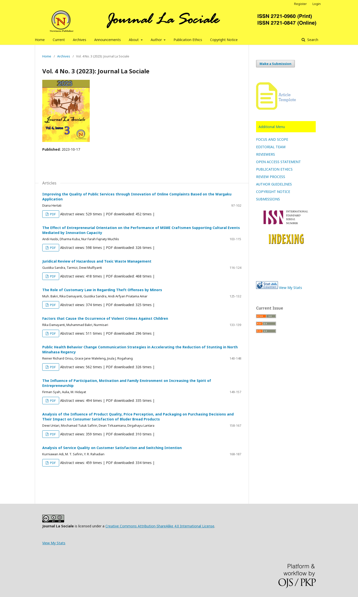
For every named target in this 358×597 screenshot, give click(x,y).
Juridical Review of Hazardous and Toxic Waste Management (96, 261)
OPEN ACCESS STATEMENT (278, 161)
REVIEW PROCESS (270, 176)
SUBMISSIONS (268, 199)
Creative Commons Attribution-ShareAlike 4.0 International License (159, 526)
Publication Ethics (188, 39)
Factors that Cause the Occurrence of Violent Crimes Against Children (105, 318)
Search (312, 39)
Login (317, 3)
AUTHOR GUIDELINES (274, 184)
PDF (52, 214)
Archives (79, 39)
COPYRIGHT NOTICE (273, 191)
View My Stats (290, 287)
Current (59, 39)
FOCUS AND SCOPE (272, 139)
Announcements (107, 39)
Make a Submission (275, 63)
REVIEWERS (265, 154)
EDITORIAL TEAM (270, 146)
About (134, 39)
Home (40, 39)
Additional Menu (272, 126)
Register (300, 3)
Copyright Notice (224, 39)
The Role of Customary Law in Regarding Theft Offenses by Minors (102, 289)
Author (157, 39)
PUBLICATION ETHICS (274, 169)
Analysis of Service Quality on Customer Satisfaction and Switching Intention (112, 447)
